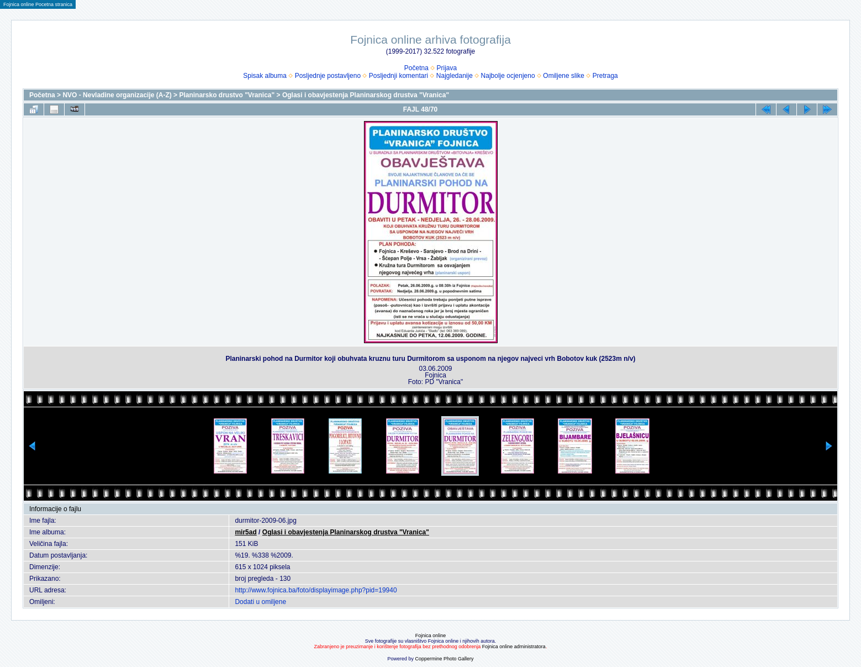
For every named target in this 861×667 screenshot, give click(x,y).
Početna (416, 68)
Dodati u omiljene (260, 602)
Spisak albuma (265, 76)
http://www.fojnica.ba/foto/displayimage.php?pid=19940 (316, 590)
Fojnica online (430, 635)
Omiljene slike (563, 76)
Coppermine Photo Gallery (444, 658)
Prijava (447, 68)
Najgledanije (454, 76)
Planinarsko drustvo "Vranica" (226, 95)
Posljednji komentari (398, 76)
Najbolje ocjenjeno (508, 76)
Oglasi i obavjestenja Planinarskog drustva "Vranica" (365, 95)
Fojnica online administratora (514, 646)
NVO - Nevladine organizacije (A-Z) (116, 95)
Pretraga (605, 76)
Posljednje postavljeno (328, 76)
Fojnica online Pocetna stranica (37, 4)
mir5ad (245, 532)
